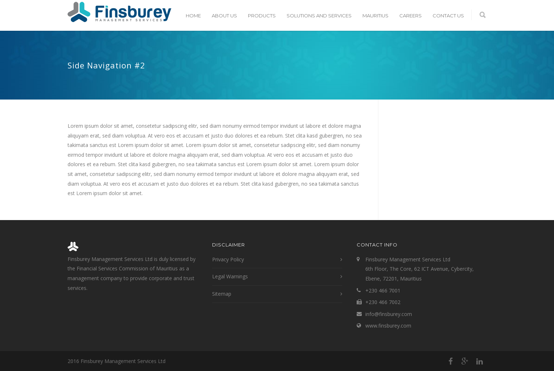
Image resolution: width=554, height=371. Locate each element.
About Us (224, 15)
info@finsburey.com (388, 314)
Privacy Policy (228, 259)
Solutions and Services (319, 15)
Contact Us (448, 15)
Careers (410, 15)
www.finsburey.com (388, 325)
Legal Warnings (230, 276)
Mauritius (375, 15)
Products (262, 15)
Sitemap (221, 293)
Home (193, 15)
